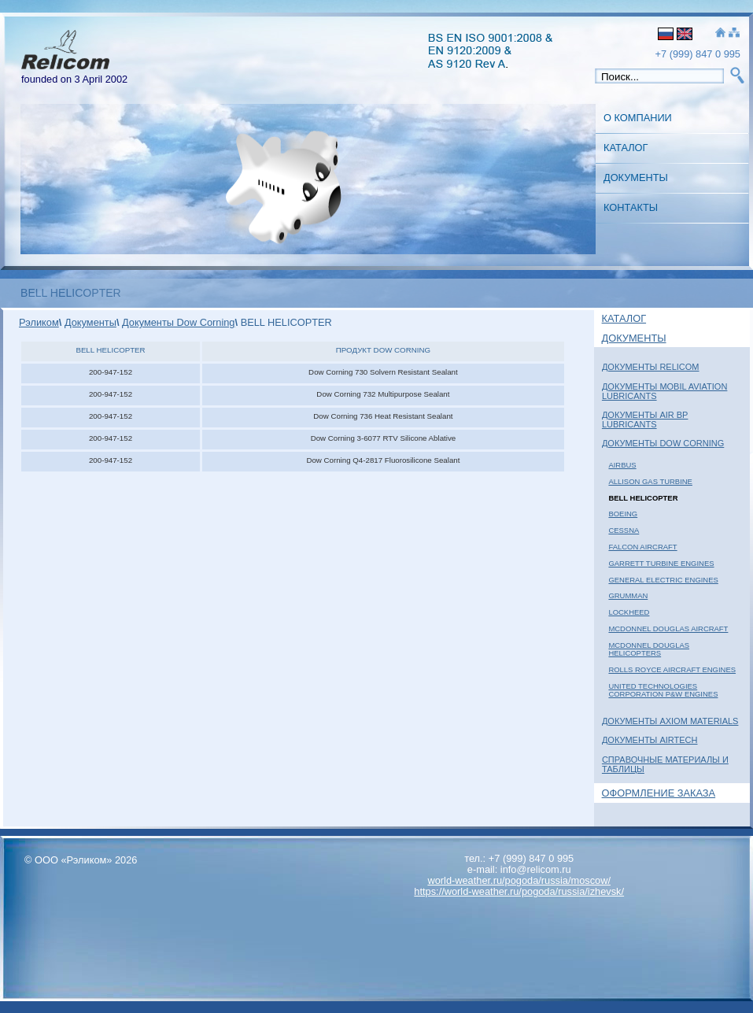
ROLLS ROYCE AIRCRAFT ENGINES (672, 669)
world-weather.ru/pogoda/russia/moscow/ (519, 880)
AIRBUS (622, 464)
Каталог (626, 147)
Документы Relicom (650, 367)
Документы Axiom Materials (670, 721)
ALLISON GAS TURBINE (650, 481)
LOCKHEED (628, 612)
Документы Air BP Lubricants (645, 419)
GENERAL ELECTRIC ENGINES (663, 579)
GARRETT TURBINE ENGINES (661, 563)
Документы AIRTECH (650, 740)
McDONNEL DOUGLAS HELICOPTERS (648, 649)
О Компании (638, 118)
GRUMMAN (628, 595)
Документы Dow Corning (663, 443)
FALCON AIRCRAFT (642, 546)
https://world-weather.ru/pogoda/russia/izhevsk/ (519, 891)
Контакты (631, 207)
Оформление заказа (659, 793)
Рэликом (39, 322)
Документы (636, 177)
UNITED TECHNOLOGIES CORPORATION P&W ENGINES (663, 690)
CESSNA (623, 530)
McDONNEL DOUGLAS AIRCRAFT (668, 628)
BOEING (622, 513)
